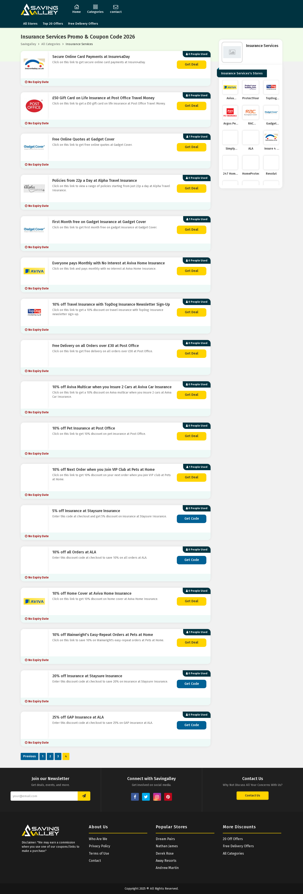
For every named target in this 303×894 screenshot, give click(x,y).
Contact (95, 861)
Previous (29, 756)
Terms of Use (99, 853)
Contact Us (252, 795)
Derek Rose (165, 853)
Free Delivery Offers (83, 23)
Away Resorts (166, 861)
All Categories (50, 44)
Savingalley (28, 44)
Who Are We (98, 839)
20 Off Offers (233, 839)
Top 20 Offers (53, 23)
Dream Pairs (165, 839)
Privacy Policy (99, 846)
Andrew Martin (167, 868)
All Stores (30, 23)
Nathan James (167, 846)
